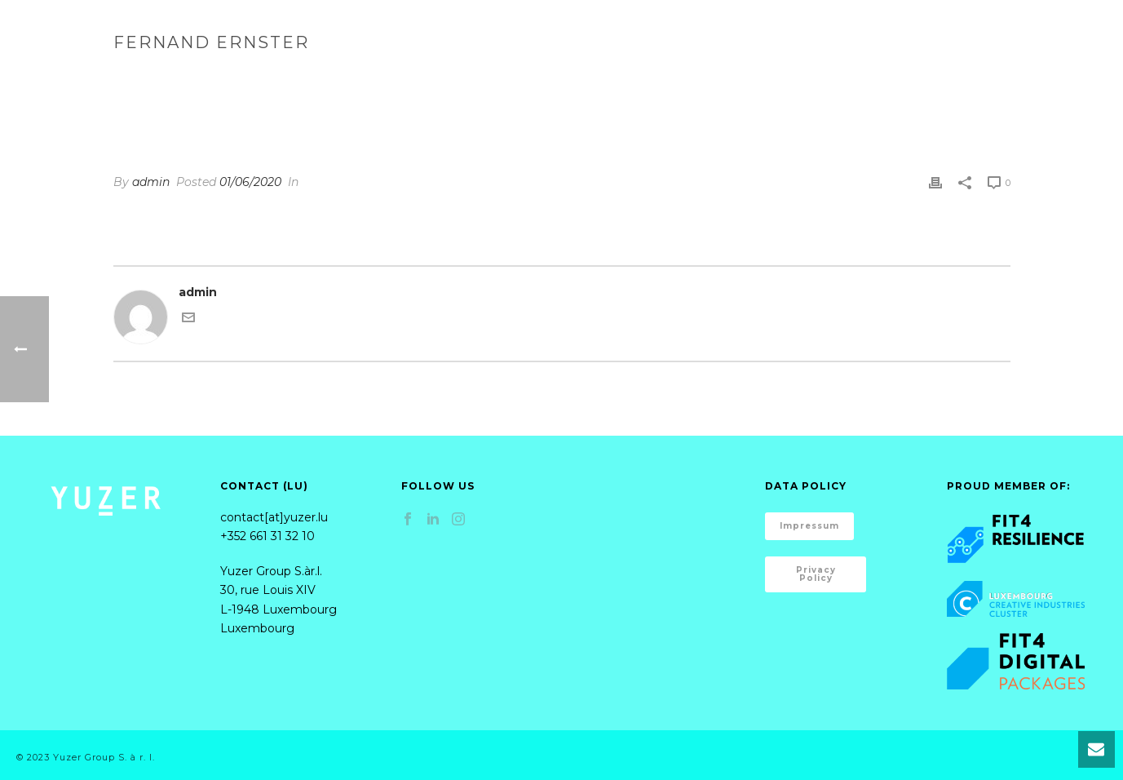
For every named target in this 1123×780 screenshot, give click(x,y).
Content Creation (1024, 36)
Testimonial (851, 77)
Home (618, 36)
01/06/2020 (250, 182)
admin (151, 182)
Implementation (886, 36)
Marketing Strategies (736, 36)
